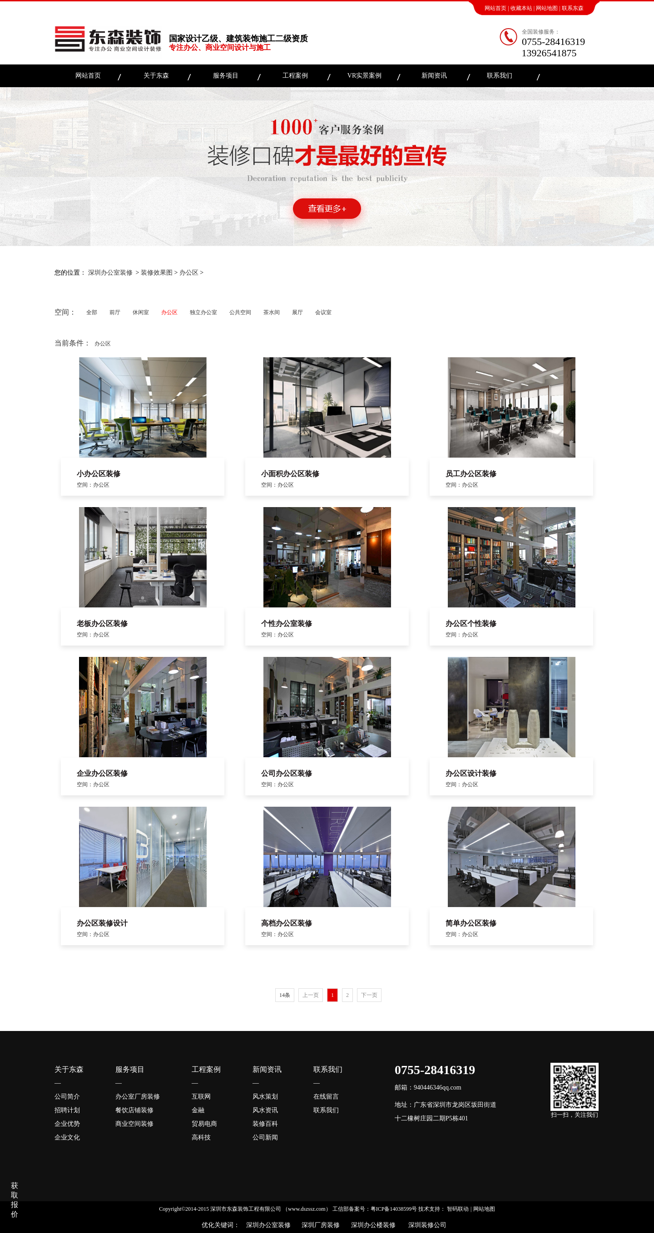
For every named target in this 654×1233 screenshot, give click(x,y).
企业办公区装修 (102, 773)
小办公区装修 (98, 474)
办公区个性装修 (471, 623)
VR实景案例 (364, 75)
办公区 (188, 272)
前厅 (114, 312)
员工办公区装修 (471, 474)
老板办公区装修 (102, 623)
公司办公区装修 (286, 773)
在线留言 (326, 1096)
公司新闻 (265, 1137)
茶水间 (271, 312)
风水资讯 (265, 1110)
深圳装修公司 (425, 1225)
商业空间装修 (134, 1123)
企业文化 (67, 1137)
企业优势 (67, 1123)
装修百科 (265, 1123)
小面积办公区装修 (290, 474)
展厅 (297, 312)
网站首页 (495, 8)
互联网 (201, 1096)
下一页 (369, 995)
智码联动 (458, 1209)
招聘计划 (67, 1110)
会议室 (323, 312)
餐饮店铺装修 (134, 1110)
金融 (198, 1110)
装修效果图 (157, 272)
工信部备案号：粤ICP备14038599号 (374, 1209)
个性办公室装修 (286, 623)
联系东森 (573, 8)
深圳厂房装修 (318, 1225)
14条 (284, 995)
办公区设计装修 (471, 773)
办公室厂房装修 (137, 1096)
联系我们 (499, 75)
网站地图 (547, 8)
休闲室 (141, 312)
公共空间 (240, 312)
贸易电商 (204, 1123)
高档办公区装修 (286, 923)
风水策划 (265, 1096)
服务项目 (225, 75)
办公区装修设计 (102, 923)
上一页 (310, 995)
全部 (91, 312)
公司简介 (67, 1096)
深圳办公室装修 (110, 272)
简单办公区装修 (471, 923)
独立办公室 (203, 312)
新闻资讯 (434, 75)
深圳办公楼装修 (371, 1225)
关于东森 (156, 75)
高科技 (201, 1137)
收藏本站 (521, 8)
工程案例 (295, 75)
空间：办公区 (93, 485)
